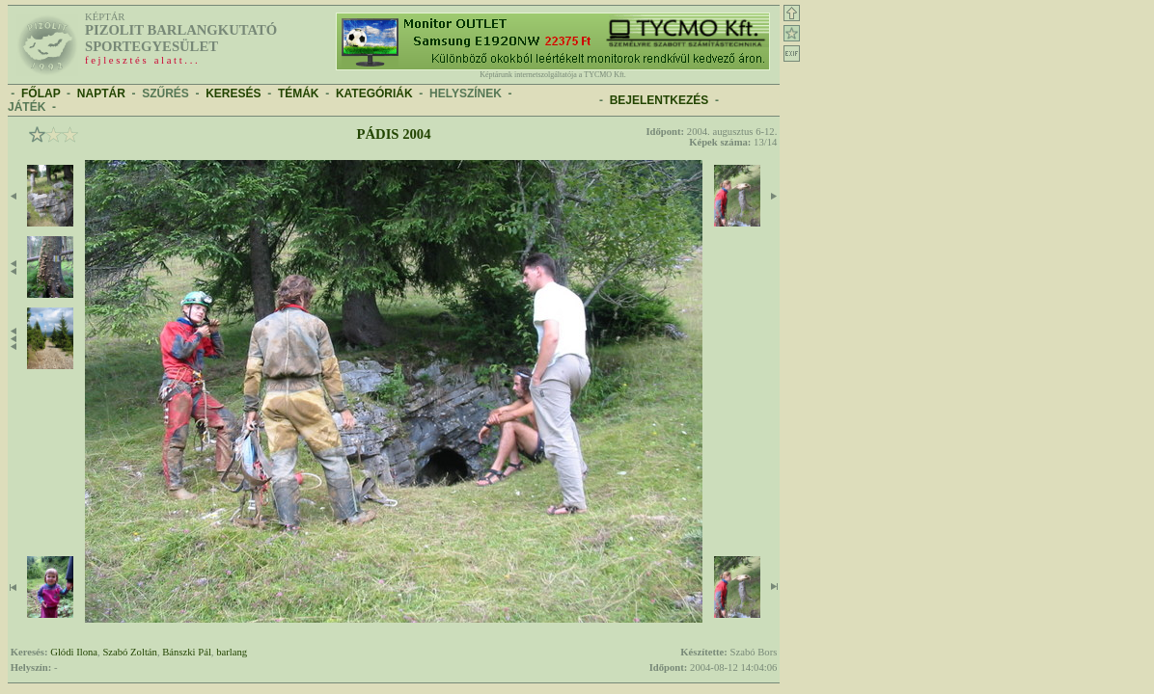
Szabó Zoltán (129, 652)
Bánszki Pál (186, 652)
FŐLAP (40, 93)
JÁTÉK (26, 107)
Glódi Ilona (73, 652)
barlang (231, 652)
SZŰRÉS (165, 93)
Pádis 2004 (394, 134)
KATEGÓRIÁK (374, 93)
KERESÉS (233, 93)
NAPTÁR (101, 93)
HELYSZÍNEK (465, 93)
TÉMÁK (298, 93)
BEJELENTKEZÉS (659, 100)
